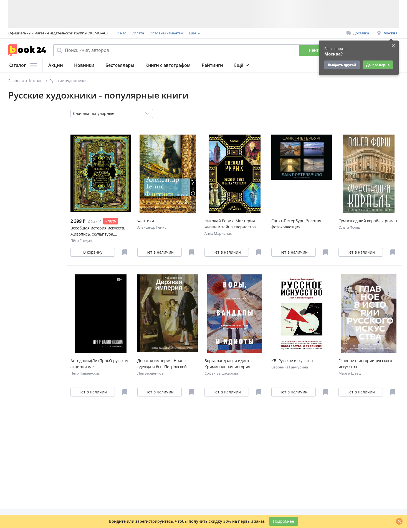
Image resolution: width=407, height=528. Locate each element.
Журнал (276, 65)
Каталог (22, 65)
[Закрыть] (399, 521)
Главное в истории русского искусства (365, 363)
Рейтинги (212, 65)
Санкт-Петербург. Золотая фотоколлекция (296, 223)
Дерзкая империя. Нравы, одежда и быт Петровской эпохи (162, 364)
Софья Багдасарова (221, 373)
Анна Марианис (218, 233)
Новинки (84, 65)
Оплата (138, 33)
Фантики (145, 220)
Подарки (306, 65)
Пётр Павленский (85, 373)
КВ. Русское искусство (292, 360)
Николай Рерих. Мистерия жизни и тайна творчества (230, 223)
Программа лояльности (209, 33)
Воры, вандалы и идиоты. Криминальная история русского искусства (229, 364)
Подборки (245, 65)
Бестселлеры (119, 65)
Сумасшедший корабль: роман (367, 220)
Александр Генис (151, 227)
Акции (55, 65)
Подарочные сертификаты (259, 33)
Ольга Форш (349, 227)
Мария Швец (349, 373)
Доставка (358, 33)
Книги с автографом (168, 65)
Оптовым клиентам (166, 33)
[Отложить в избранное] (125, 252)
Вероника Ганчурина (289, 367)
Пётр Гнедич (81, 240)
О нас (121, 33)
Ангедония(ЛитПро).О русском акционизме (99, 363)
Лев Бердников (150, 373)
